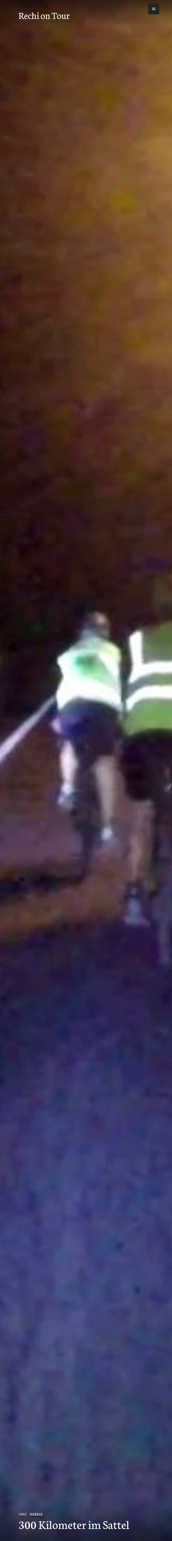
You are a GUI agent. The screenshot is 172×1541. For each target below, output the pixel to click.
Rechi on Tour (44, 15)
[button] (148, 10)
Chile (23, 1514)
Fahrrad (36, 1514)
